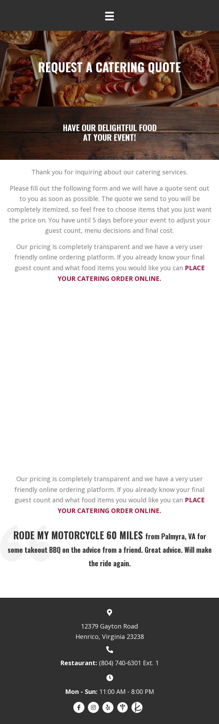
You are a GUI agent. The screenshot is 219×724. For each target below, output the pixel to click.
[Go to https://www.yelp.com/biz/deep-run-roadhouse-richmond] (107, 707)
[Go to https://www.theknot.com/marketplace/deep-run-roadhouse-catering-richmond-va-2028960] (137, 707)
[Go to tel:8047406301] (109, 656)
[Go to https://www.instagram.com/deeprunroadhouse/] (93, 707)
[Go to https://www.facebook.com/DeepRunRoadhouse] (78, 707)
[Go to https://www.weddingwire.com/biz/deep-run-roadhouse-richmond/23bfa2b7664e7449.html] (122, 707)
